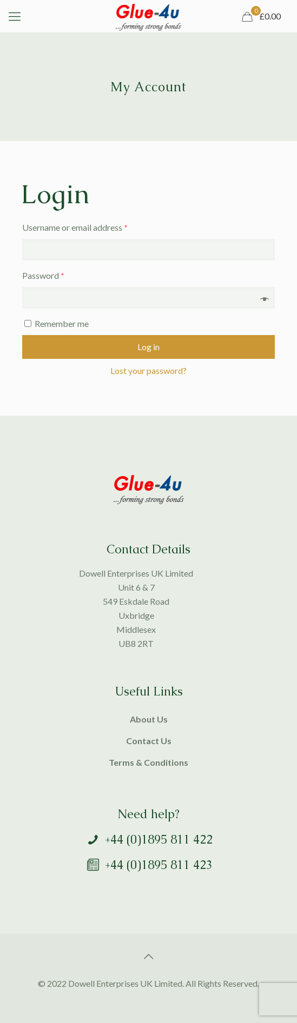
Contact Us (148, 741)
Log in (148, 347)
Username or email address (75, 227)
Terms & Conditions (148, 762)
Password (43, 275)
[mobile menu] (14, 16)
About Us (149, 719)
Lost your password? (148, 370)
